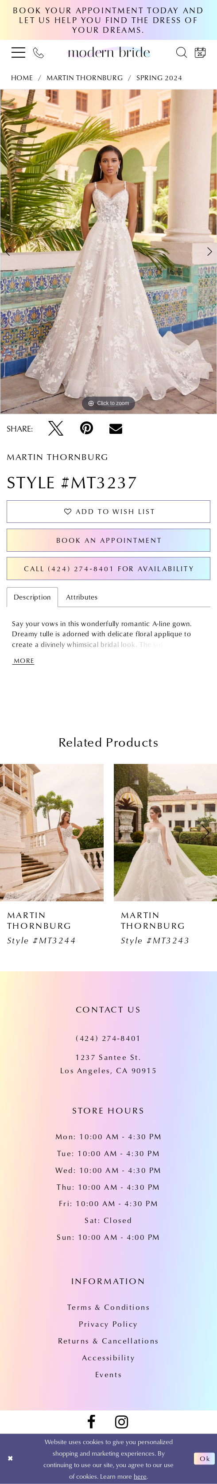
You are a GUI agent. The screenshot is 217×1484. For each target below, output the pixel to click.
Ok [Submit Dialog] (205, 1459)
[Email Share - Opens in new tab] (115, 428)
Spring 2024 (159, 77)
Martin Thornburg (84, 77)
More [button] (24, 660)
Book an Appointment (109, 540)
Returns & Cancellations (108, 1340)
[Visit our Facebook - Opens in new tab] (90, 1422)
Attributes (82, 597)
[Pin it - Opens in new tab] (86, 428)
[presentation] (52, 832)
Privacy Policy (108, 1323)
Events (108, 1374)
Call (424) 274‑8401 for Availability (109, 568)
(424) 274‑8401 (108, 1038)
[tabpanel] (108, 252)
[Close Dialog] (10, 1458)
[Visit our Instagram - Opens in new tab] (121, 1422)
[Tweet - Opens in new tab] (55, 428)
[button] (18, 52)
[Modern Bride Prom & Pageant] (108, 52)
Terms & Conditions (108, 1307)
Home (22, 77)
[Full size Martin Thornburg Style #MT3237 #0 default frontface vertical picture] (108, 252)
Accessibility (108, 1357)
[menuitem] (18, 52)
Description (32, 597)
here (140, 1475)
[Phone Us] (38, 52)
